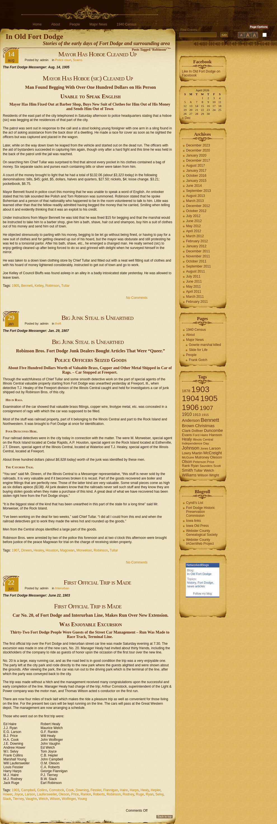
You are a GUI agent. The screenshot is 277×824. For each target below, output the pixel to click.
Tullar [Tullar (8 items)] (198, 470)
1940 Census (127, 24)
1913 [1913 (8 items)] (197, 415)
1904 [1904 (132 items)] (190, 398)
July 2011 (193, 276)
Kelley (38, 286)
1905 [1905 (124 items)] (209, 398)
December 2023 (198, 145)
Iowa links (193, 521)
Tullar (65, 286)
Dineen (26, 550)
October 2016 (196, 176)
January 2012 (196, 246)
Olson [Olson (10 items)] (187, 461)
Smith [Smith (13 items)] (187, 470)
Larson (30, 794)
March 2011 (195, 297)
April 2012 (193, 231)
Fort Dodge (205, 582)
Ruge (140, 794)
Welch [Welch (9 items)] (209, 470)
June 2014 (194, 186)
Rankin (86, 794)
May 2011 (193, 286)
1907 (15, 550)
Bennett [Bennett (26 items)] (210, 420)
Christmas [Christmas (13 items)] (205, 425)
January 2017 (196, 171)
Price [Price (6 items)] (210, 462)
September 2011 (198, 266)
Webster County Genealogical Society (202, 533)
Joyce (18, 794)
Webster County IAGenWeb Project (200, 542)
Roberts (99, 794)
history (191, 582)
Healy (144, 790)
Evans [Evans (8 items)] (187, 435)
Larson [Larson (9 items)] (215, 448)
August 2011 (195, 271)
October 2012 (196, 211)
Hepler (156, 790)
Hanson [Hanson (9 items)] (215, 435)
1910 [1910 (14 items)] (187, 414)
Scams (78, 60)
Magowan (67, 550)
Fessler (96, 790)
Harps (134, 790)
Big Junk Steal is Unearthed (97, 317)
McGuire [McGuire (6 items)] (188, 457)
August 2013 (195, 196)
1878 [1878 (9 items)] (186, 391)
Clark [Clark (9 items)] (186, 431)
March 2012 (195, 236)
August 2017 (195, 165)
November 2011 (198, 256)
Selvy (159, 794)
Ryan (150, 794)
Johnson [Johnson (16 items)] (190, 447)
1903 (15, 790)
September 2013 (198, 191)
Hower (7, 794)
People (74, 24)
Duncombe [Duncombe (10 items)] (213, 430)
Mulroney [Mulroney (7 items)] (202, 457)
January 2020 (196, 155)
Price (75, 794)
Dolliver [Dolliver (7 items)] (197, 431)
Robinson (52, 286)
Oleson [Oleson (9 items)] (216, 457)
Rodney (128, 794)
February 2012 (197, 241)
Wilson (55, 799)
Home (37, 24)
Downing (82, 790)
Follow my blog (202, 593)
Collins (42, 790)
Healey (39, 550)
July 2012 (193, 216)
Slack (7, 799)
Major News (98, 24)
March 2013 (195, 201)
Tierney (18, 799)
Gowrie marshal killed (205, 345)
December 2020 (198, 150)
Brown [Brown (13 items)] (188, 425)
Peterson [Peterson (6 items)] (199, 462)
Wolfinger (69, 799)
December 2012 (198, 206)
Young (82, 799)
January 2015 (196, 181)
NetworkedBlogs (198, 565)
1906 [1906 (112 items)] (190, 407)
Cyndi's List (194, 503)
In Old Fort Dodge (34, 36)
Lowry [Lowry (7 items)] (186, 453)
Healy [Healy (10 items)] (187, 439)
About (55, 24)
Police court (63, 60)
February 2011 (197, 302)
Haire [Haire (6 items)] (204, 435)
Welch (43, 799)
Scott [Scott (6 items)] (217, 465)
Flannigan (110, 790)
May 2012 (193, 226)
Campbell (28, 790)
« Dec (186, 118)
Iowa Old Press (197, 526)
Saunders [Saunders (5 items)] (206, 465)
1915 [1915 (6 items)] (205, 414)
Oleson (63, 794)
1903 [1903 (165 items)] (200, 389)
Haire (124, 790)
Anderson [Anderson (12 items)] (191, 420)
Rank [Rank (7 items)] (186, 466)
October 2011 (196, 261)
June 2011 (194, 281)
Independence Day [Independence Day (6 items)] (195, 443)
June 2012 (194, 221)
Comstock (56, 790)
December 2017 (198, 160)
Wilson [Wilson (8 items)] (203, 475)
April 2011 (193, 292)
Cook (70, 790)
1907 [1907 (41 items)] (206, 407)
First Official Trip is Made (97, 582)
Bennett (26, 286)
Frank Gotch (198, 360)
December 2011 (198, 251)
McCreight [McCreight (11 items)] (212, 453)
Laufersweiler (47, 794)
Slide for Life (198, 350)
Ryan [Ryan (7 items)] (195, 466)
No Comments (136, 298)
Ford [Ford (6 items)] (196, 435)
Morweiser (84, 550)
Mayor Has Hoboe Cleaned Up (97, 54)
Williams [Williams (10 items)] (189, 475)
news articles (196, 586)
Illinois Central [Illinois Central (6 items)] (203, 439)
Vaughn (31, 799)
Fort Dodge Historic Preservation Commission (200, 512)
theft (58, 323)
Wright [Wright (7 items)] (214, 475)
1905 (15, 286)
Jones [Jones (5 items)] (204, 448)
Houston (52, 550)
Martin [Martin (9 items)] (197, 453)
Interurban (62, 588)
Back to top (165, 816)
